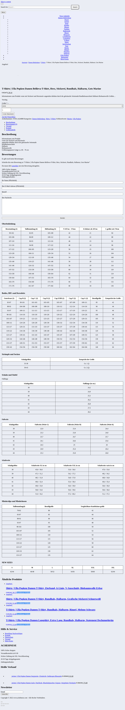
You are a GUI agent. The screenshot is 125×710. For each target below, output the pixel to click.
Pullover (66, 53)
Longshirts (66, 38)
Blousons (67, 35)
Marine (69, 119)
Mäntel (66, 50)
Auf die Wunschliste (8, 117)
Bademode (66, 31)
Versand (8, 126)
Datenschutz (9, 640)
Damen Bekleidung (64, 18)
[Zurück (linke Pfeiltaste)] (1, 708)
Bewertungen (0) (11, 124)
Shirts (67, 42)
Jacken (66, 21)
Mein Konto (65, 59)
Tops (66, 46)
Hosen (67, 20)
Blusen (66, 27)
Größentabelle (10, 130)
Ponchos (66, 51)
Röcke (67, 48)
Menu (3, 12)
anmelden (15, 166)
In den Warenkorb (8, 114)
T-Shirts (66, 40)
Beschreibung (10, 122)
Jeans (67, 23)
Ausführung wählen (23, 596)
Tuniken (66, 29)
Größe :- (5, 103)
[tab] (64, 122)
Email (3, 695)
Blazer (66, 33)
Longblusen (67, 36)
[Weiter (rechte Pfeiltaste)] (4, 708)
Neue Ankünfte (64, 16)
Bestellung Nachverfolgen (13, 637)
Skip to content (6, 2)
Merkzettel (64, 57)
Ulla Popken (64, 55)
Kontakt (8, 128)
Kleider (66, 25)
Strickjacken (66, 44)
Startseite (24, 62)
